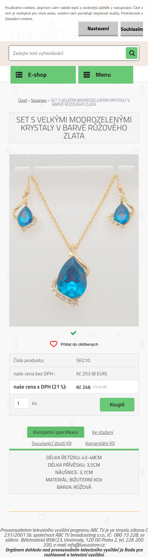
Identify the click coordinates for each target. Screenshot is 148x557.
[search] (131, 53)
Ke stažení (102, 432)
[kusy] (21, 403)
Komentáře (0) (100, 443)
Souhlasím (132, 29)
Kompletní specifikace (55, 432)
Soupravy (39, 100)
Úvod (22, 100)
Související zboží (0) (52, 443)
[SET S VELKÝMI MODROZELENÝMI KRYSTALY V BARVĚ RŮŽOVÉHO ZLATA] (74, 157)
